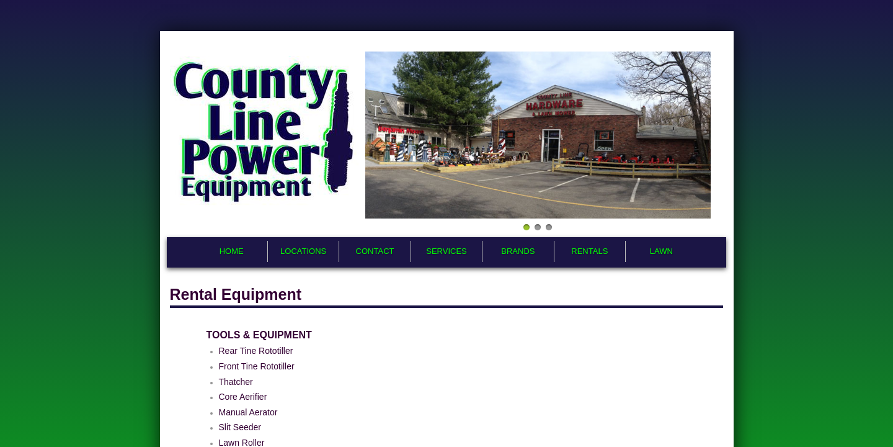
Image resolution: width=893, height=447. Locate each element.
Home (232, 251)
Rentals (589, 251)
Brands (518, 251)
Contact (375, 251)
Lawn (661, 251)
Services (446, 251)
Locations (303, 251)
